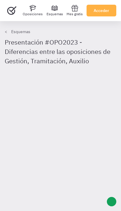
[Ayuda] (111, 201)
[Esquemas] (55, 10)
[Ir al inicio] (12, 11)
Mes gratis (75, 10)
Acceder (101, 10)
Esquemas (20, 31)
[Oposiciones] (33, 10)
